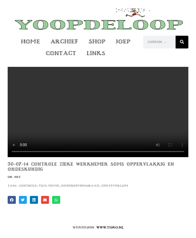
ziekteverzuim (114, 185)
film (42, 185)
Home (30, 41)
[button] (12, 200)
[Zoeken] (182, 42)
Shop (97, 41)
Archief (64, 41)
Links (96, 53)
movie (53, 185)
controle (28, 185)
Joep (123, 41)
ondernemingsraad (80, 185)
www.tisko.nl (110, 227)
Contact (61, 53)
